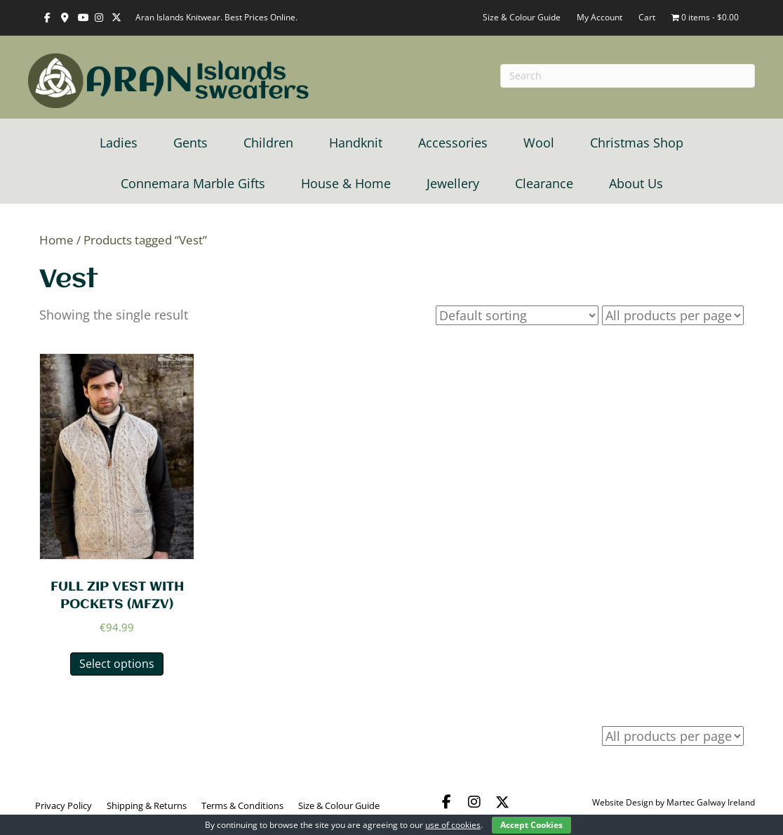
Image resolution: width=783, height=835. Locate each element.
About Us (636, 183)
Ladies (119, 142)
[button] (446, 802)
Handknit (355, 142)
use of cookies (453, 825)
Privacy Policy (63, 805)
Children (268, 142)
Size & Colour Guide (522, 17)
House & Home (346, 183)
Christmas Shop (636, 142)
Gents (190, 142)
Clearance (544, 183)
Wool (538, 142)
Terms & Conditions (242, 805)
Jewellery (453, 183)
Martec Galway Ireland (711, 802)
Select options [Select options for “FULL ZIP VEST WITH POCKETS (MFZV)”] (116, 663)
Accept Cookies (531, 825)
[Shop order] (517, 315)
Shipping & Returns (147, 805)
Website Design (622, 802)
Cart (646, 17)
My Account (599, 17)
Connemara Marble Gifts (193, 183)
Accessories (453, 142)
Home (56, 240)
